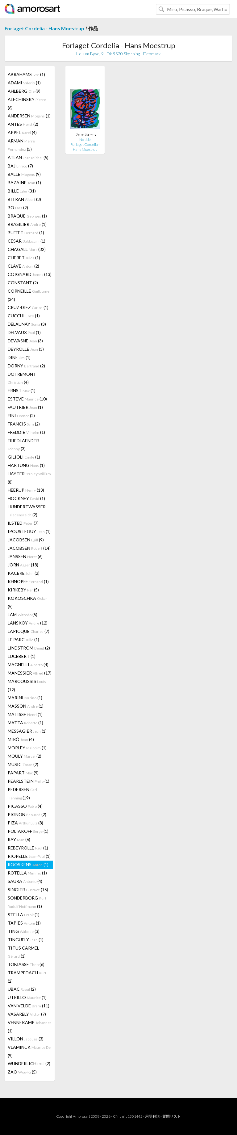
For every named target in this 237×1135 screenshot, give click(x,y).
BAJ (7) (20, 165)
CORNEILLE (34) (28, 295)
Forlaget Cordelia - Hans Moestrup (44, 28)
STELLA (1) (24, 914)
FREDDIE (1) (26, 432)
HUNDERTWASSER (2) (27, 510)
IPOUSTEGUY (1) (29, 531)
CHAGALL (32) (27, 249)
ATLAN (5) (28, 157)
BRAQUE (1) (27, 215)
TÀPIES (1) (24, 922)
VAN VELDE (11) (28, 1005)
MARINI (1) (25, 697)
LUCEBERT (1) (21, 656)
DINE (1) (19, 357)
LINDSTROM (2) (29, 647)
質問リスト (171, 1116)
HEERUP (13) (26, 490)
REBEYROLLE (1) (28, 847)
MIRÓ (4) (21, 739)
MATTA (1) (25, 722)
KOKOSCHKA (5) (27, 602)
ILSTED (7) (23, 523)
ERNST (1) (21, 390)
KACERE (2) (24, 573)
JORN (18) (23, 564)
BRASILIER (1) (27, 224)
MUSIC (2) (23, 764)
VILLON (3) (26, 1038)
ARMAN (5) (21, 145)
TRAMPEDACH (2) (27, 977)
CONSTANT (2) (23, 282)
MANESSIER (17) (30, 672)
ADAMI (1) (24, 82)
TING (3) (24, 931)
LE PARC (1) (23, 639)
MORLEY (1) (27, 747)
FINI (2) (21, 415)
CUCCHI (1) (24, 315)
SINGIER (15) (28, 889)
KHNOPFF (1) (28, 581)
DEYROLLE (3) (26, 349)
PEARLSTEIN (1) (28, 781)
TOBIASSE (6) (26, 964)
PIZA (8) (25, 822)
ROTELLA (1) (27, 872)
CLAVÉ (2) (23, 266)
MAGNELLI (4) (28, 664)
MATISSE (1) (25, 714)
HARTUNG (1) (26, 465)
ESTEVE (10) (27, 398)
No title (85, 139)
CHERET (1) (24, 257)
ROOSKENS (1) (28, 864)
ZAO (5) (22, 1071)
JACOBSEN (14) (29, 548)
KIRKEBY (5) (23, 589)
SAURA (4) (25, 881)
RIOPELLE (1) (29, 856)
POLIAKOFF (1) (28, 831)
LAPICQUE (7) (28, 631)
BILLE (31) (22, 190)
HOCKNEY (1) (26, 498)
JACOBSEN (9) (26, 539)
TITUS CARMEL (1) (23, 952)
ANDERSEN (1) (29, 115)
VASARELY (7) (27, 1014)
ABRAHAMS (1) (26, 74)
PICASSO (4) (25, 806)
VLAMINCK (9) (29, 1051)
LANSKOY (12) (28, 622)
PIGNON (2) (27, 814)
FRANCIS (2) (24, 423)
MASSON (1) (26, 706)
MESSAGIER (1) (27, 731)
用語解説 (152, 1116)
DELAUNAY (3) (27, 324)
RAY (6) (19, 839)
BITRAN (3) (24, 199)
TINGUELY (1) (26, 939)
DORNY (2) (26, 365)
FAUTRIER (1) (25, 407)
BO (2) (18, 207)
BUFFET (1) (26, 232)
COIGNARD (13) (30, 274)
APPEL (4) (22, 132)
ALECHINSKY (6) (27, 103)
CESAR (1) (26, 241)
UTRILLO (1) (27, 997)
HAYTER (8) (29, 478)
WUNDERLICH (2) (29, 1063)
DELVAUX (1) (24, 332)
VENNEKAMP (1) (30, 1026)
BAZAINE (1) (24, 182)
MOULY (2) (24, 756)
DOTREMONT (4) (22, 378)
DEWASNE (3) (25, 340)
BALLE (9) (24, 174)
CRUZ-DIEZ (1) (28, 307)
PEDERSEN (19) (23, 793)
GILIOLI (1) (24, 457)
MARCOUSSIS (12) (27, 685)
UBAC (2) (22, 989)
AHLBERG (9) (24, 91)
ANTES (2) (23, 124)
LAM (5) (22, 614)
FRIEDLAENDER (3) (23, 444)
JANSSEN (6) (25, 556)
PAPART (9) (23, 772)
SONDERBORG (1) (27, 902)
